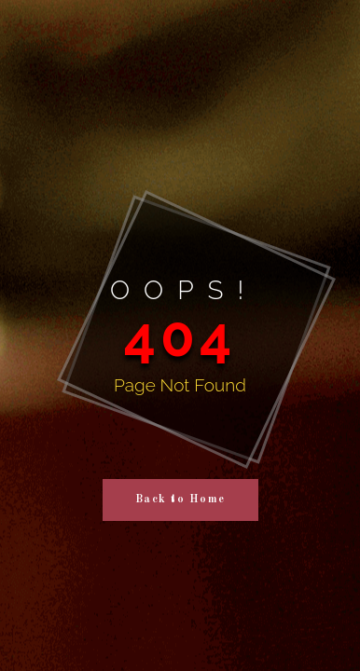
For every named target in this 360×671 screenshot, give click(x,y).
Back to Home (180, 499)
